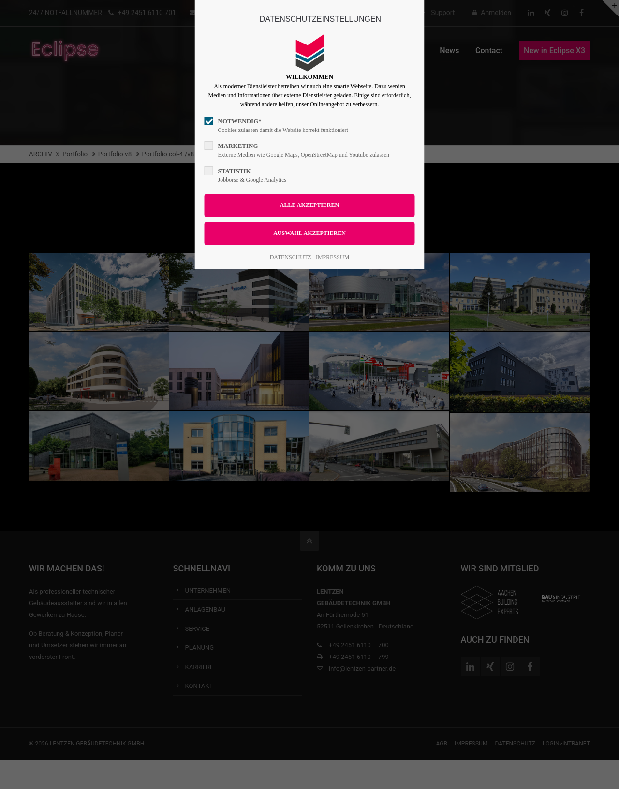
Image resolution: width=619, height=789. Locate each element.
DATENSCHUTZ (290, 257)
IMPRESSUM (332, 257)
